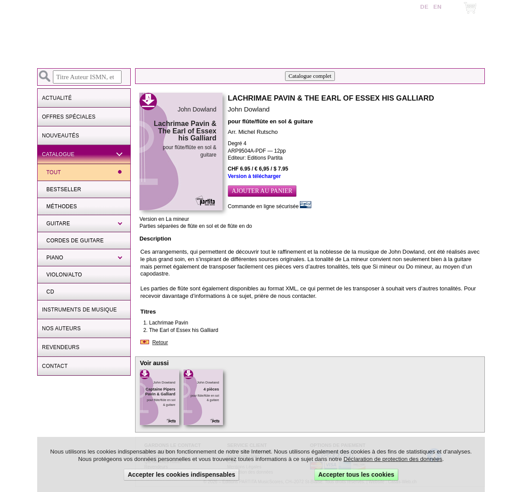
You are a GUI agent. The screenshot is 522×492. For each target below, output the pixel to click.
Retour (160, 342)
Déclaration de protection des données (393, 459)
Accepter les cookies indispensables (181, 474)
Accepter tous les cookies (356, 474)
